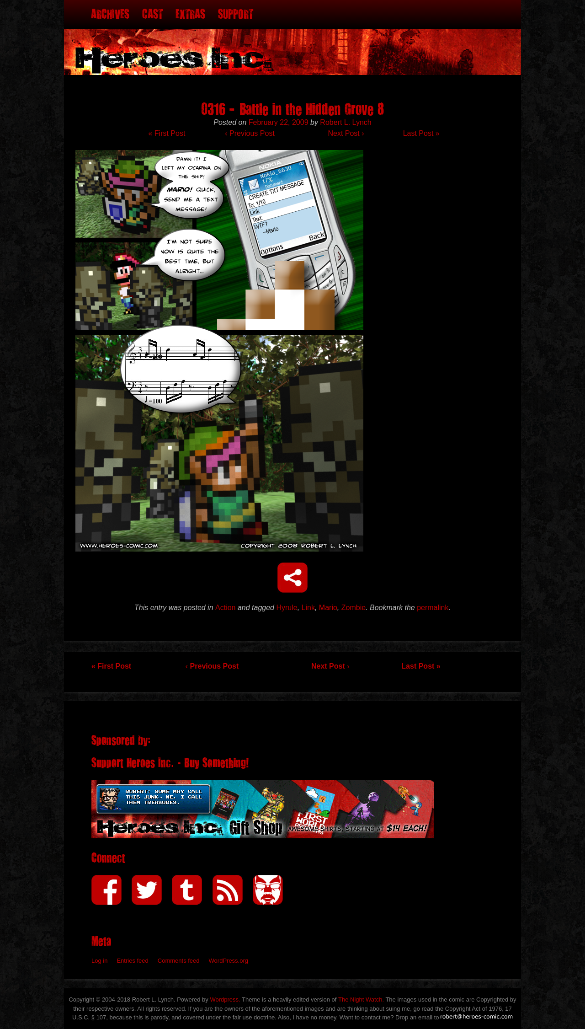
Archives (110, 14)
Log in (99, 960)
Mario (328, 607)
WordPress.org (228, 960)
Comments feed (179, 960)
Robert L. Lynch (345, 122)
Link (308, 607)
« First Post (166, 133)
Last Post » (421, 133)
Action (225, 607)
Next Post (346, 133)
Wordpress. (225, 999)
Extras (190, 14)
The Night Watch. (361, 999)
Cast (152, 14)
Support (235, 14)
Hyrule (286, 607)
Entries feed (132, 960)
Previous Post (249, 133)
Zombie (353, 607)
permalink (432, 607)
